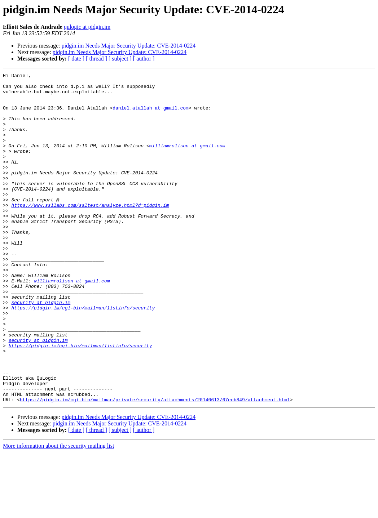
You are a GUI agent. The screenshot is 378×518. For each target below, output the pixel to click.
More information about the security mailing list (58, 512)
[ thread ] (96, 58)
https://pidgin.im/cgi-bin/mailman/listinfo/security (83, 355)
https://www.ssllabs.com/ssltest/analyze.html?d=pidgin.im (90, 232)
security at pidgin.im (40, 348)
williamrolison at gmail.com (187, 160)
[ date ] (76, 58)
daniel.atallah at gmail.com (151, 115)
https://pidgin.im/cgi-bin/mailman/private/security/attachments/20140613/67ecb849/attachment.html (155, 465)
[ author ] (144, 58)
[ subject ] (120, 58)
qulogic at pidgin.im (87, 27)
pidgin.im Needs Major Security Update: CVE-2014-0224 (129, 46)
